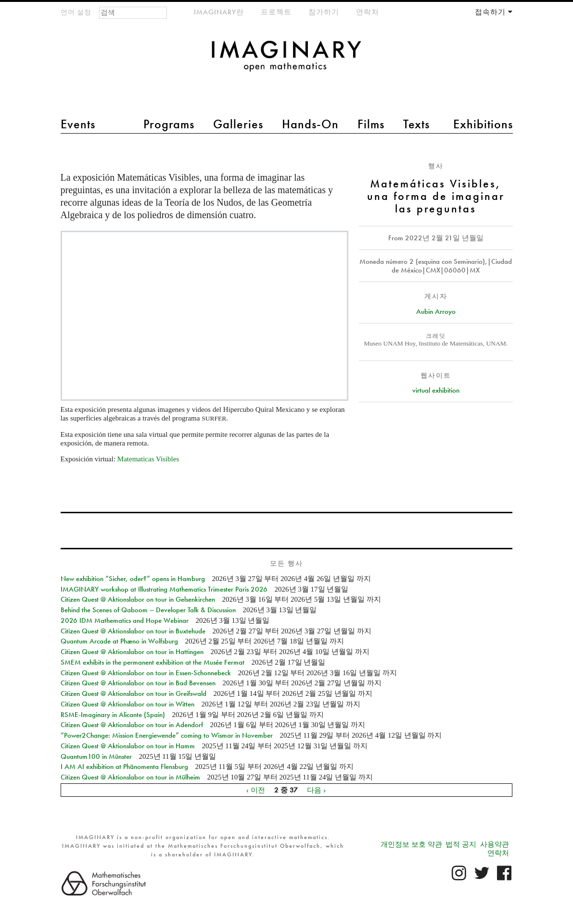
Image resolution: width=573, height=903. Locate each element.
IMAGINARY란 (219, 12)
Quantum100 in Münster (96, 756)
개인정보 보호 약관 (411, 844)
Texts (416, 124)
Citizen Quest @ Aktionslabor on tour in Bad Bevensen (138, 683)
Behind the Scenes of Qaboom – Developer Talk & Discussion (148, 610)
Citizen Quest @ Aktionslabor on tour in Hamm (128, 746)
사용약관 (494, 844)
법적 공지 (461, 844)
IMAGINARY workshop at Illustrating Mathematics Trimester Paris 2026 (164, 589)
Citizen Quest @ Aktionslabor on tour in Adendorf (132, 724)
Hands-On (310, 124)
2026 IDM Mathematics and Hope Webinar (125, 620)
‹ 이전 (255, 790)
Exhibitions (483, 124)
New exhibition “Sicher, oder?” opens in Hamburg (133, 578)
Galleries (238, 124)
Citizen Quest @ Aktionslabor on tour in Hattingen (132, 651)
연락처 (367, 12)
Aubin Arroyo (436, 311)
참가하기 (323, 12)
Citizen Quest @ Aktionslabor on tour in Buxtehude (133, 631)
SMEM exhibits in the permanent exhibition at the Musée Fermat (152, 662)
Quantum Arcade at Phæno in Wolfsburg (119, 641)
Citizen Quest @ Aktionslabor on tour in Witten (127, 704)
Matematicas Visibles (148, 459)
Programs (168, 124)
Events (78, 124)
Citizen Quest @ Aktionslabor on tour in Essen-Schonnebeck (146, 672)
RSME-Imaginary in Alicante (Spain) (113, 714)
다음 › (316, 790)
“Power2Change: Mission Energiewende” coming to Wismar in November (167, 735)
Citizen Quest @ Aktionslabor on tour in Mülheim (130, 777)
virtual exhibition (435, 390)
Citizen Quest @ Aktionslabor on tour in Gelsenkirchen (138, 599)
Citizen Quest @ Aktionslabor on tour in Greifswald (133, 693)
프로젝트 (276, 12)
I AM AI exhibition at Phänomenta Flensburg (124, 766)
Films (370, 124)
